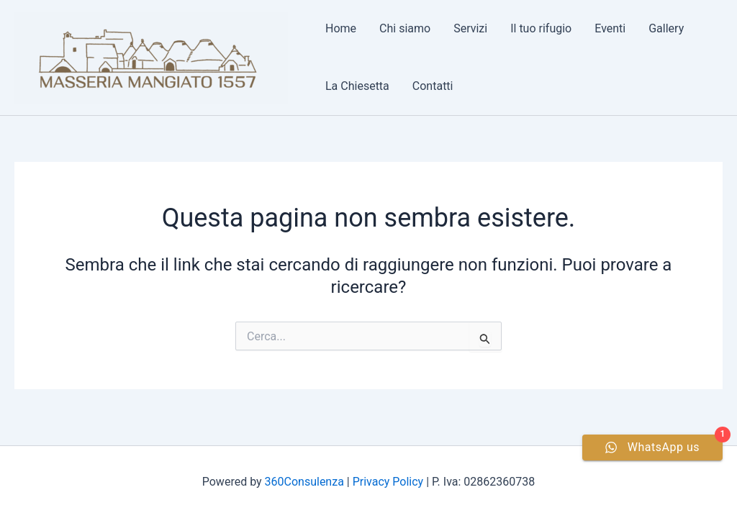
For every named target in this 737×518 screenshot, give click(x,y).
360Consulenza (304, 482)
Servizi (470, 28)
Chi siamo (404, 28)
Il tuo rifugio (540, 28)
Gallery (666, 28)
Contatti (432, 86)
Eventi (609, 28)
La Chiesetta (357, 86)
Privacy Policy (388, 482)
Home (340, 28)
